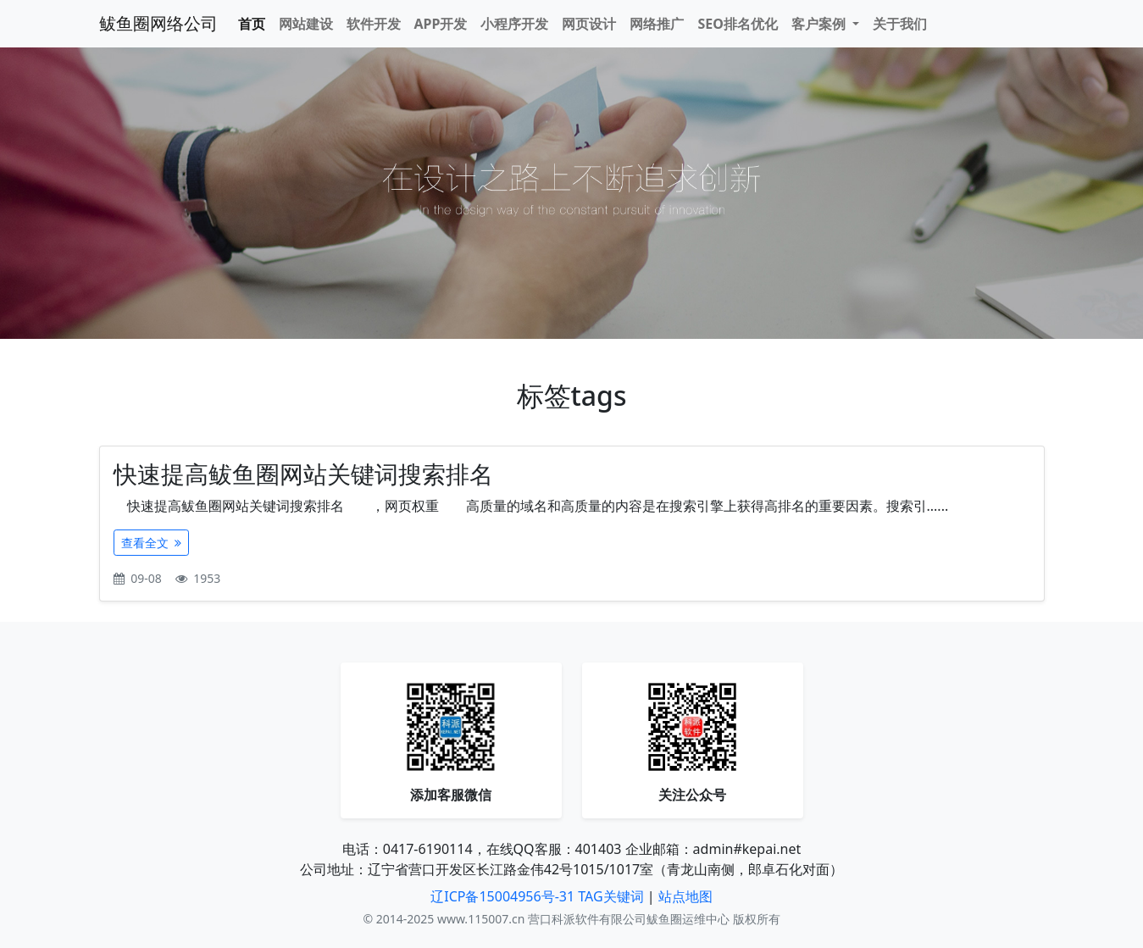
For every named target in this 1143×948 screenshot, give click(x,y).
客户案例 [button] (820, 23)
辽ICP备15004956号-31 (502, 896)
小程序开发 (514, 23)
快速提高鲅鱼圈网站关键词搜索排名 (303, 473)
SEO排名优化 (737, 23)
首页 (251, 23)
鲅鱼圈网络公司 (158, 23)
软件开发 (374, 23)
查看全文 (151, 543)
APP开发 (441, 23)
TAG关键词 (610, 896)
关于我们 (900, 23)
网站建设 (306, 23)
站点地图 (685, 896)
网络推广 (657, 23)
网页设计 (589, 23)
